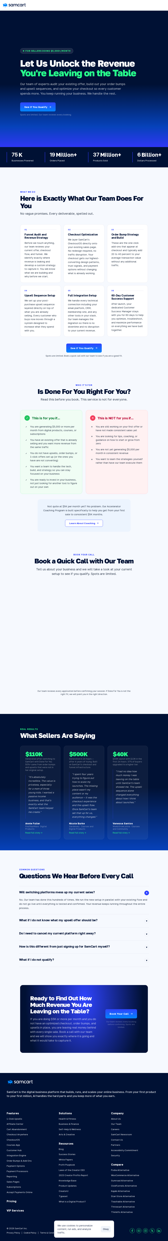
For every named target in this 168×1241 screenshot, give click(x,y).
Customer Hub (14, 1150)
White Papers (66, 1159)
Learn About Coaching (84, 523)
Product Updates (68, 1185)
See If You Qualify (37, 106)
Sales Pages (13, 1181)
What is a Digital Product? (72, 1201)
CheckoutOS (13, 1139)
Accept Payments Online (19, 1192)
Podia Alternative (120, 1170)
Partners (115, 1145)
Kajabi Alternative (120, 1191)
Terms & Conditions (49, 1233)
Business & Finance (69, 1124)
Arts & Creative (67, 1134)
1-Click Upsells (14, 1118)
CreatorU (63, 1191)
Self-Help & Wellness (70, 1129)
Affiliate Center (15, 1124)
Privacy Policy (13, 1233)
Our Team (116, 1124)
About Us (116, 1118)
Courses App (13, 1145)
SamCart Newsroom (121, 1134)
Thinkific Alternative (122, 1212)
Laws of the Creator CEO (72, 1170)
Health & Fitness (67, 1118)
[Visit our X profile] (152, 1230)
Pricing (11, 1201)
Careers (115, 1129)
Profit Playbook (67, 1164)
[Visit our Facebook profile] (132, 1230)
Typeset (63, 1196)
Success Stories (67, 1154)
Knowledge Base (67, 1180)
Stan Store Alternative (123, 1196)
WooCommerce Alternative (125, 1175)
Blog (61, 1149)
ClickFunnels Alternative (124, 1185)
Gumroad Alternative (122, 1180)
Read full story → (33, 832)
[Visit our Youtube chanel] (138, 1230)
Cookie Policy (30, 1233)
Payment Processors (17, 1171)
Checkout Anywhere (17, 1134)
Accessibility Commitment (124, 1150)
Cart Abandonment (17, 1129)
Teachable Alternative (123, 1201)
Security (115, 1155)
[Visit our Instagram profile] (145, 1230)
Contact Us (117, 1139)
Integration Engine (16, 1155)
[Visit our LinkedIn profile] (158, 1230)
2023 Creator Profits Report (73, 1175)
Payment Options (16, 1166)
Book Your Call (121, 1013)
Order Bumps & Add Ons (19, 1160)
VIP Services (15, 1210)
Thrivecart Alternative (123, 1206)
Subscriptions (14, 1187)
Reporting (12, 1176)
